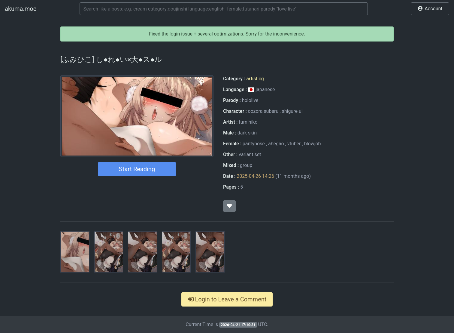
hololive (250, 100)
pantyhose (254, 143)
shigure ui (292, 111)
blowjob (312, 143)
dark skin (247, 133)
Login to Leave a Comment (227, 299)
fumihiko (248, 122)
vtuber (294, 143)
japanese (261, 89)
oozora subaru (263, 111)
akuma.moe (20, 8)
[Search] (224, 8)
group (246, 165)
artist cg (255, 79)
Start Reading (137, 169)
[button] (430, 8)
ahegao (276, 143)
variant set (250, 154)
